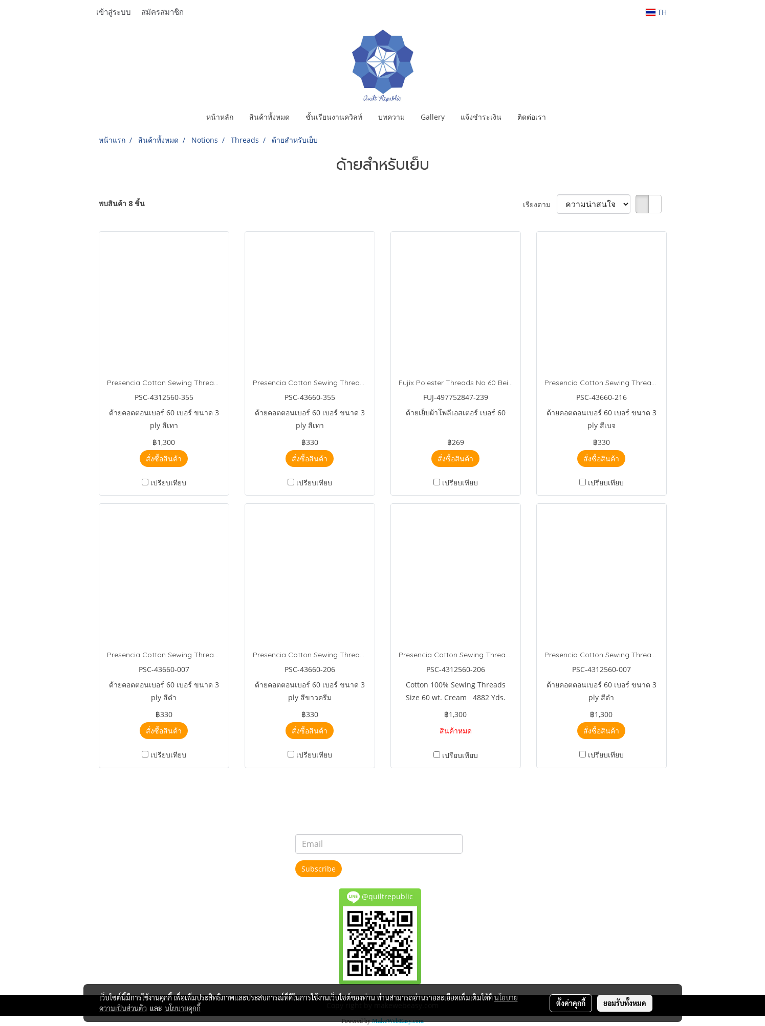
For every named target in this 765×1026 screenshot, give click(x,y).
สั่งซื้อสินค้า (164, 458)
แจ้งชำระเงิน (481, 117)
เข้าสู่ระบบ (113, 11)
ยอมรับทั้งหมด (624, 1003)
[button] (563, 117)
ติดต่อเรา (531, 117)
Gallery (433, 117)
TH (656, 12)
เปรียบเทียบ (168, 482)
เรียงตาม (540, 204)
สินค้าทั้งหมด (269, 117)
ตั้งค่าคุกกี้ (570, 1003)
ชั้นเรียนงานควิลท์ (333, 117)
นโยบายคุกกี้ (183, 1008)
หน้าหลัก (219, 117)
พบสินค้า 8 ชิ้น (122, 203)
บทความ (391, 117)
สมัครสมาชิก (162, 11)
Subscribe (318, 869)
